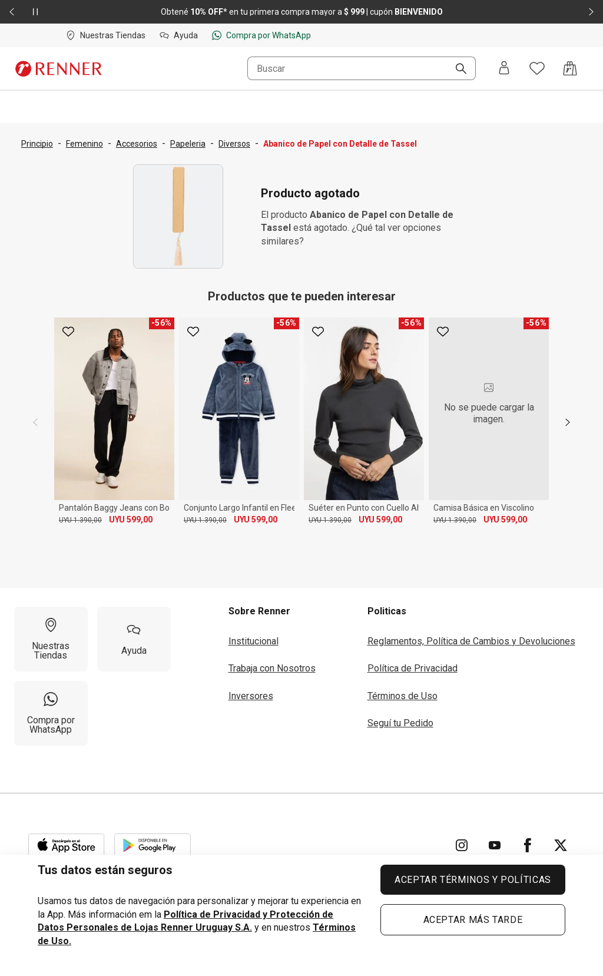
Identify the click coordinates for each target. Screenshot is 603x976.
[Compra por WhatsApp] (51, 713)
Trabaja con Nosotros (272, 668)
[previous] (35, 422)
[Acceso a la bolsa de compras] (570, 68)
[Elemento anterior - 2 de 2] (12, 12)
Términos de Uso (402, 696)
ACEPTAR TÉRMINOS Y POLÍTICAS (473, 879)
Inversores (250, 696)
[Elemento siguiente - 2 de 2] (591, 12)
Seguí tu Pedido (400, 723)
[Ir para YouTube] (495, 845)
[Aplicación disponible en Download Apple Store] (66, 845)
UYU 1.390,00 (80, 520)
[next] (568, 422)
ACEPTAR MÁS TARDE (473, 919)
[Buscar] (456, 69)
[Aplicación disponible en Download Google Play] (152, 845)
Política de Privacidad (412, 668)
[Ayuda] (134, 639)
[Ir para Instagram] (462, 845)
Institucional (253, 641)
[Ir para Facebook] (527, 845)
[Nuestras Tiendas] (51, 639)
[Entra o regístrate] (504, 69)
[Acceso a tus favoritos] (537, 68)
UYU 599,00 (131, 519)
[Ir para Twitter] (560, 845)
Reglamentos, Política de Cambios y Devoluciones (471, 641)
